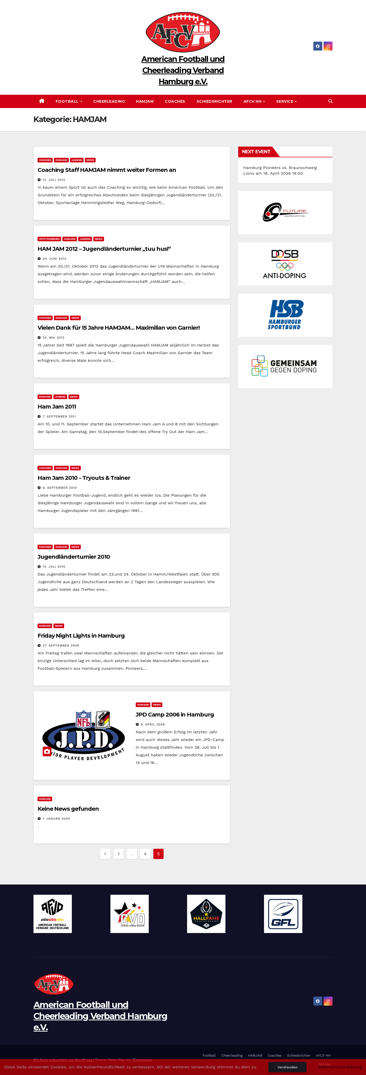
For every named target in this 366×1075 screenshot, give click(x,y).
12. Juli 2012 (54, 180)
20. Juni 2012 (54, 258)
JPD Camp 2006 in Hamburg (175, 714)
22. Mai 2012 (54, 337)
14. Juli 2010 (54, 566)
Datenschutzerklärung (340, 1067)
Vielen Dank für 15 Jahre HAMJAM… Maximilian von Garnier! (118, 327)
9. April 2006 (153, 724)
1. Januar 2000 (56, 818)
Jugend (77, 160)
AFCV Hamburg (49, 238)
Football (68, 101)
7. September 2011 (59, 416)
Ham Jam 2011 (57, 406)
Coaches (175, 101)
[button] (330, 101)
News (90, 160)
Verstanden (287, 1067)
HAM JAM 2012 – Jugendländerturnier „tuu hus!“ (104, 248)
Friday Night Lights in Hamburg (81, 635)
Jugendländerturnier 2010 (74, 556)
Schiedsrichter (214, 101)
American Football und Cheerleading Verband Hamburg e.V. (182, 70)
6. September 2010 (60, 487)
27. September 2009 (61, 645)
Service (285, 101)
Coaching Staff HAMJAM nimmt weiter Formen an (107, 169)
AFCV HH (253, 101)
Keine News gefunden (68, 808)
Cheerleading (109, 101)
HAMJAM (145, 101)
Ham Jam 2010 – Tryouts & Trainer (84, 477)
